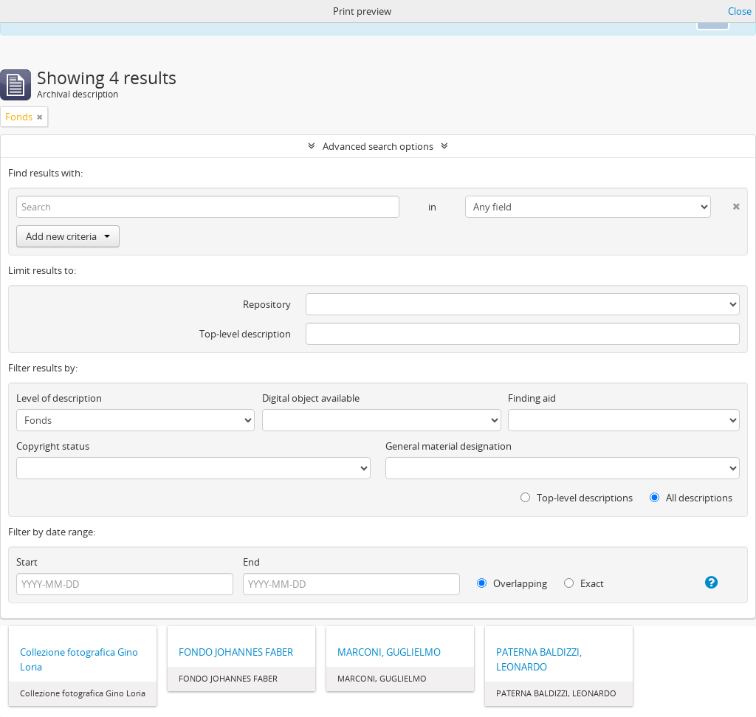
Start (27, 562)
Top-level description (245, 333)
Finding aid (532, 398)
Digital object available (311, 398)
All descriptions (691, 497)
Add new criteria (68, 236)
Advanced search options (378, 146)
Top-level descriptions (576, 497)
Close (740, 11)
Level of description (59, 398)
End (251, 562)
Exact (584, 583)
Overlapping (512, 583)
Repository (267, 304)
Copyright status (52, 446)
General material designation (448, 446)
